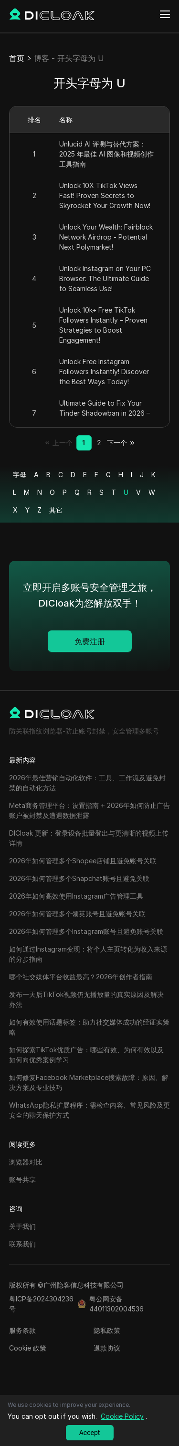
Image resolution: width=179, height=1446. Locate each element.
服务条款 (22, 1330)
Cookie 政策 (27, 1348)
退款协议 (107, 1348)
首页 (16, 58)
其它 (56, 510)
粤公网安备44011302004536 (116, 1304)
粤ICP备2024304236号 (41, 1304)
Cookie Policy (122, 1416)
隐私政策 (107, 1330)
